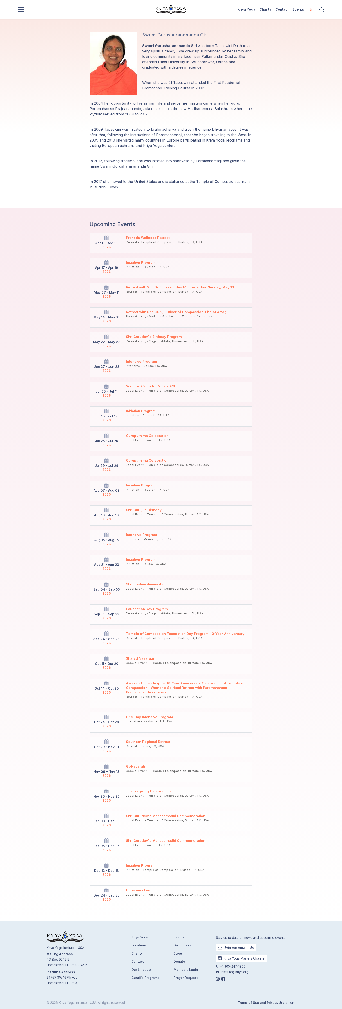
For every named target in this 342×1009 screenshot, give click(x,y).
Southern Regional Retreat (148, 741)
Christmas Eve (138, 890)
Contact (281, 9)
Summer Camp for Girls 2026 (150, 386)
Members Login (186, 969)
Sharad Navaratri (140, 658)
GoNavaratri (136, 766)
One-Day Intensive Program (149, 717)
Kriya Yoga (246, 9)
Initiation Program (141, 262)
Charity (265, 9)
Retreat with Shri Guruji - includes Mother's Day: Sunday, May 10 (180, 287)
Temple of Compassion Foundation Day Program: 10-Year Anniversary (185, 633)
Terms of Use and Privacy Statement (266, 1003)
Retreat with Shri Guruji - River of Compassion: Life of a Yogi (176, 312)
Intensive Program (141, 361)
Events (298, 9)
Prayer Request (186, 978)
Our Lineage (141, 969)
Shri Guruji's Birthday (144, 510)
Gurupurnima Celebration (147, 436)
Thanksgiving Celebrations (149, 791)
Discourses (182, 945)
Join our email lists (236, 947)
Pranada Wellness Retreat (148, 238)
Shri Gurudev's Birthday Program (154, 337)
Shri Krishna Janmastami (146, 584)
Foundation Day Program (147, 609)
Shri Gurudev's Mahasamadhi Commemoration (165, 816)
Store (178, 953)
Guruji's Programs (145, 978)
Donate (179, 961)
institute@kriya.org (234, 972)
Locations (139, 945)
